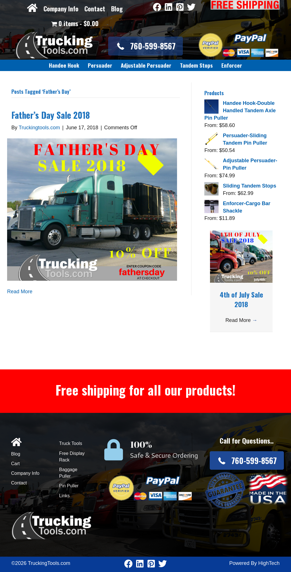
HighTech (269, 563)
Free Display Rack (72, 456)
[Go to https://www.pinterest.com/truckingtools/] (180, 7)
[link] (64, 65)
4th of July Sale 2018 (241, 299)
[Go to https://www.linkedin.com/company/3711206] (168, 7)
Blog (117, 8)
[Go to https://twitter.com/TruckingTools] (191, 7)
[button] (145, 46)
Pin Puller (68, 485)
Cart (15, 463)
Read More (19, 291)
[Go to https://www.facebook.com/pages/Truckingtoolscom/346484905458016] (157, 7)
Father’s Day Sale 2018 (50, 115)
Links (64, 495)
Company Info (60, 8)
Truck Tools (70, 443)
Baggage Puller (68, 473)
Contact (94, 8)
